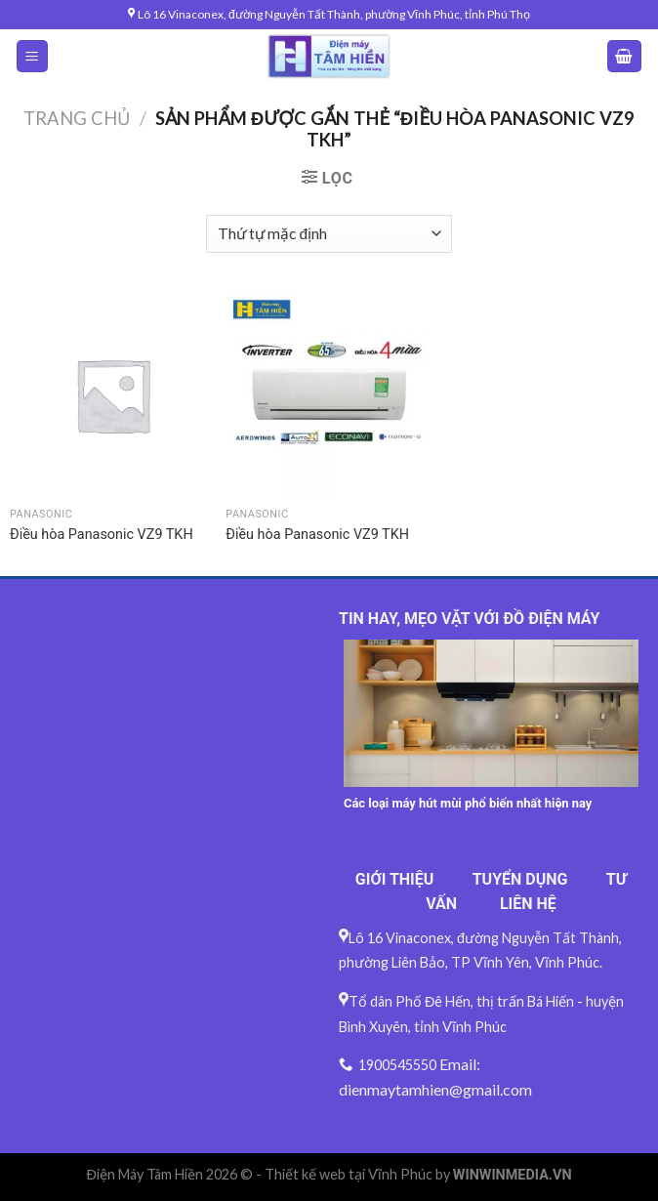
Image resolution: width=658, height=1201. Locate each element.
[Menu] (33, 56)
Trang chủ (76, 118)
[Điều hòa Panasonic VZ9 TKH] (113, 395)
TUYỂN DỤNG (520, 879)
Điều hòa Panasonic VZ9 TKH (101, 534)
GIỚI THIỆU (394, 879)
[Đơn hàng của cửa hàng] (329, 234)
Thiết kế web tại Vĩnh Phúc (348, 1174)
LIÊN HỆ (528, 903)
